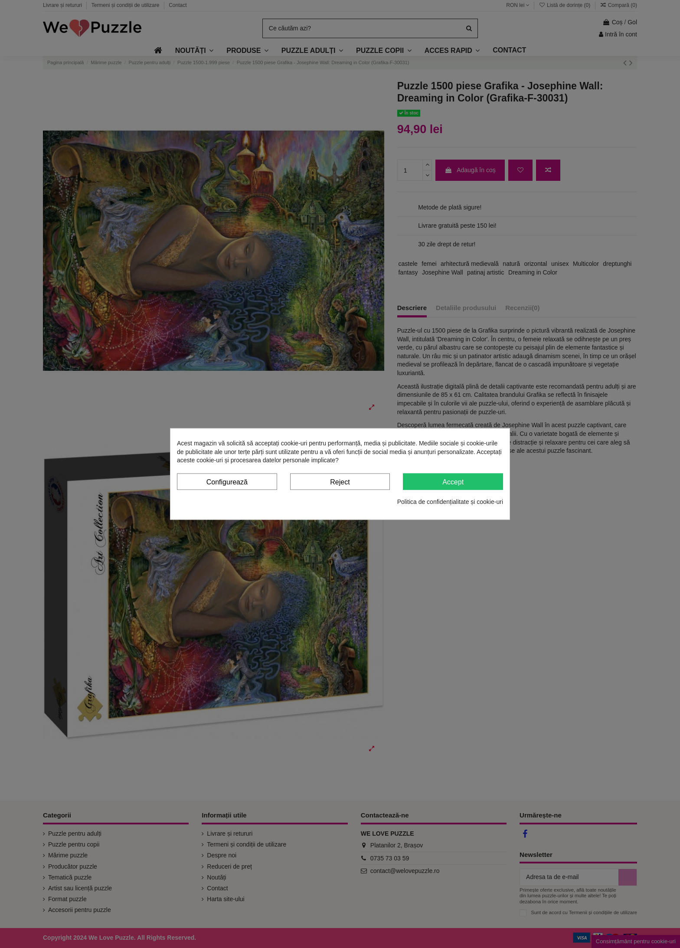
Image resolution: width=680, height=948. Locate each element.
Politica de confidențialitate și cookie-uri (450, 501)
